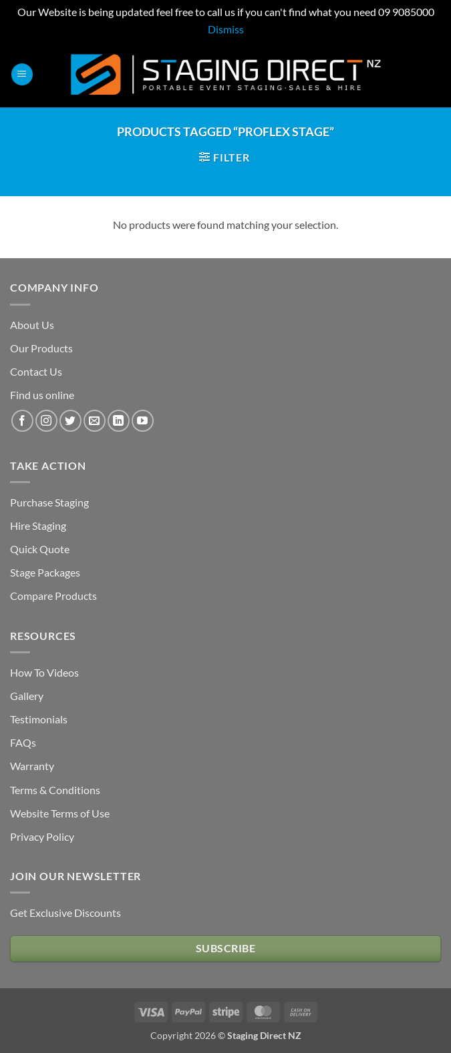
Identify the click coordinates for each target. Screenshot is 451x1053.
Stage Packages (45, 572)
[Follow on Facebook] (22, 421)
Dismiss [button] (226, 29)
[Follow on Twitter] (70, 421)
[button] (22, 74)
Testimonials (38, 719)
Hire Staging (38, 525)
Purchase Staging (49, 502)
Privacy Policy (42, 836)
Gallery (26, 695)
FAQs (23, 742)
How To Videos (44, 672)
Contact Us (36, 371)
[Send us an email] (95, 421)
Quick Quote (39, 549)
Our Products (41, 348)
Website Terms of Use (60, 813)
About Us (32, 324)
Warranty (32, 765)
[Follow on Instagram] (46, 421)
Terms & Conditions (55, 789)
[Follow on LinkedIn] (119, 421)
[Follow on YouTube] (143, 421)
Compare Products (53, 595)
